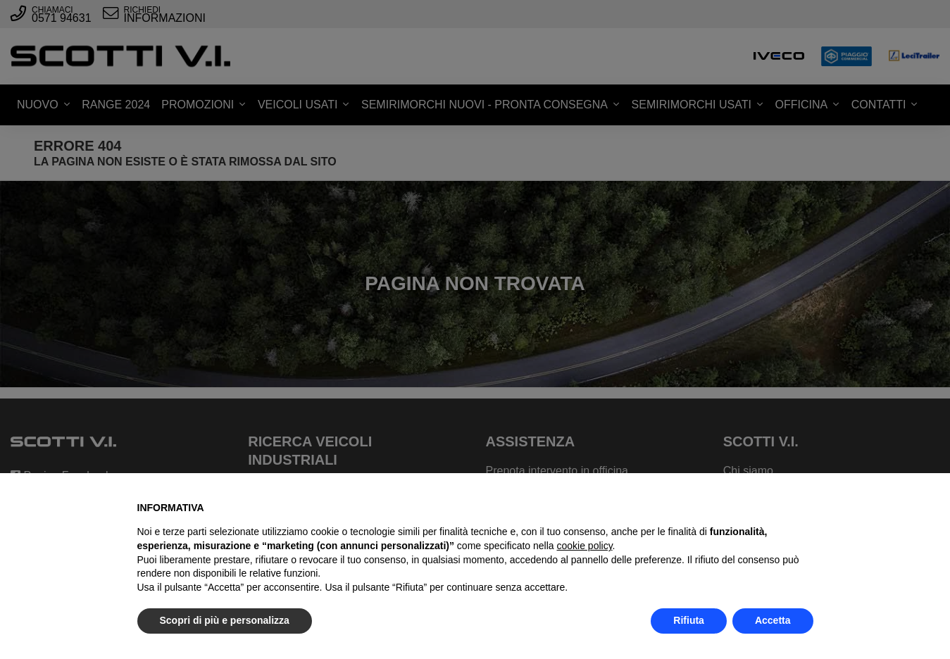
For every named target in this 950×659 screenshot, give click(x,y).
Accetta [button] (773, 620)
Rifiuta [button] (688, 620)
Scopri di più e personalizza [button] (224, 620)
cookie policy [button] (584, 545)
